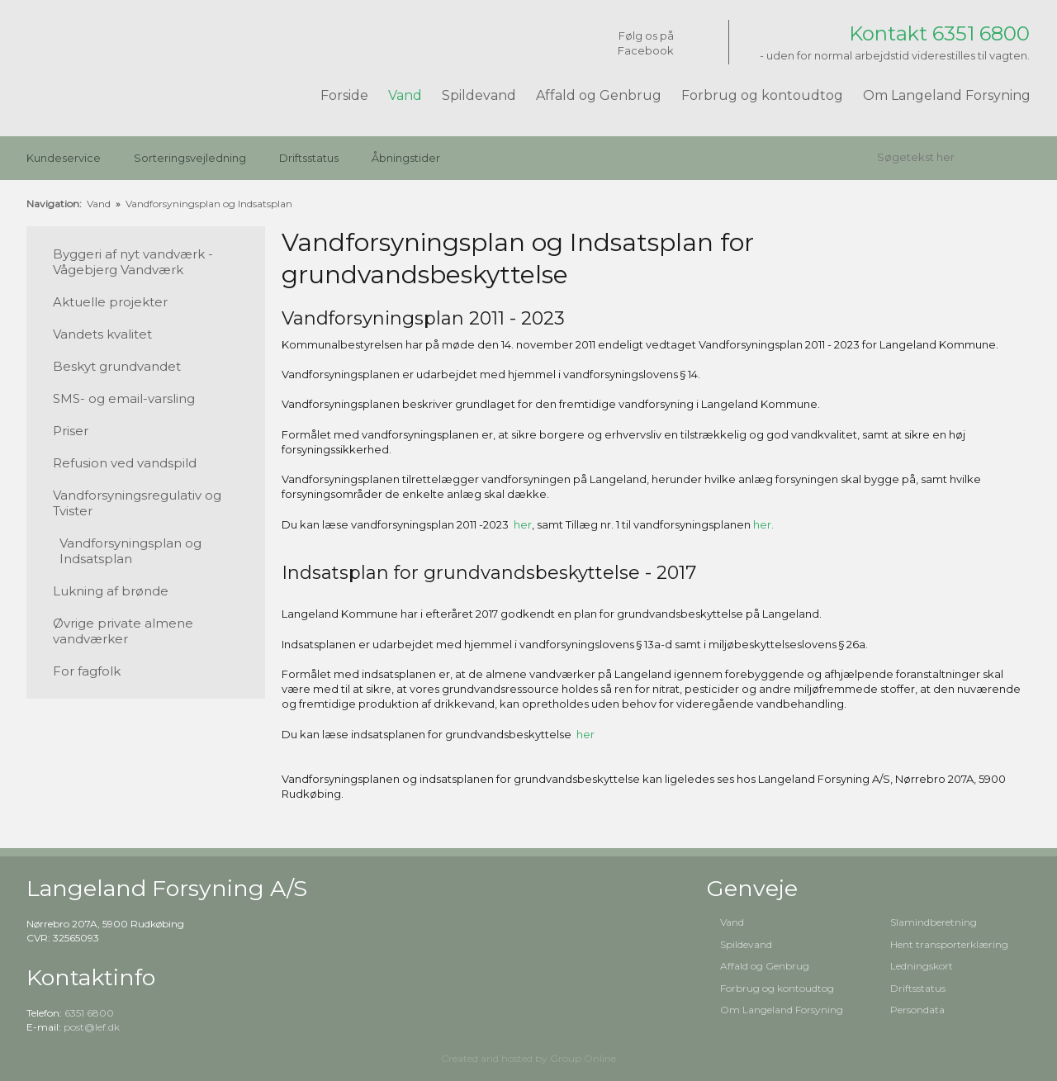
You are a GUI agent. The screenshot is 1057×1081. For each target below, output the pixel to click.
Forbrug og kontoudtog (762, 95)
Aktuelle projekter (110, 302)
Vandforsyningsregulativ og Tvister (137, 503)
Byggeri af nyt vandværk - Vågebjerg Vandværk (133, 261)
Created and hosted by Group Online (528, 1058)
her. (763, 524)
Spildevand (479, 95)
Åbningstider (406, 157)
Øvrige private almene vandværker (123, 631)
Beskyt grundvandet (117, 366)
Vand (405, 95)
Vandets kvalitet (102, 334)
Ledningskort (921, 966)
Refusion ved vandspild (125, 463)
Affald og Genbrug (598, 95)
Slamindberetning (933, 922)
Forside (344, 95)
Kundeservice (63, 157)
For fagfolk (87, 671)
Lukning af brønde (110, 591)
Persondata (917, 1009)
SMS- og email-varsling (124, 398)
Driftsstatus (309, 157)
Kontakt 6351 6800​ (939, 33)
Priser (70, 431)
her (523, 524)
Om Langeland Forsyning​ (781, 1009)
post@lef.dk (92, 1027)
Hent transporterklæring (949, 944)
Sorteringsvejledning (190, 157)
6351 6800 (89, 1013)
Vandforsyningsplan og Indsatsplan (209, 203)
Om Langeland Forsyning (947, 95)
